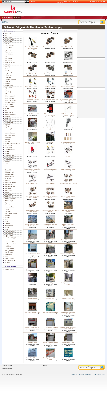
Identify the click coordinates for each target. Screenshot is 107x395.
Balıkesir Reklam (7, 368)
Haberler (45, 365)
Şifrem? (33, 1)
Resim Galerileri (47, 367)
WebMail (94, 1)
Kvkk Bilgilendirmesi (99, 374)
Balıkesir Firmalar (7, 365)
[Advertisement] (74, 9)
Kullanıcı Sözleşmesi (85, 374)
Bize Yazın (102, 1)
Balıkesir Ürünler (7, 367)
